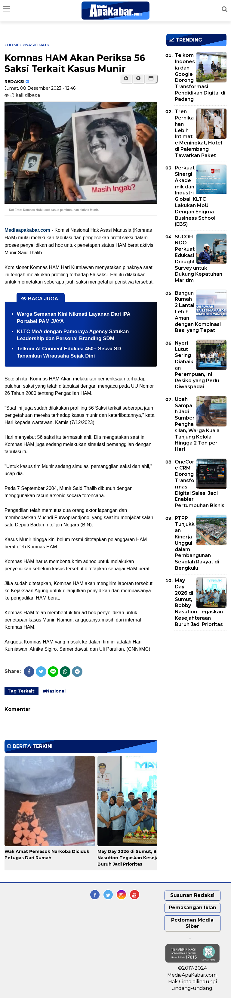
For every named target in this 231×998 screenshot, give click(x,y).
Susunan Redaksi (192, 895)
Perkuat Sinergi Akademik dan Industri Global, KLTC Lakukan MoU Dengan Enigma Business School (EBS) (195, 196)
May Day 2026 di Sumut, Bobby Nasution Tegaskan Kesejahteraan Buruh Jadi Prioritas (137, 858)
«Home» (13, 44)
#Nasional (54, 691)
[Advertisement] (198, 670)
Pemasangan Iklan (192, 907)
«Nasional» (36, 44)
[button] (151, 78)
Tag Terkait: (21, 691)
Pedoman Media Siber (192, 923)
